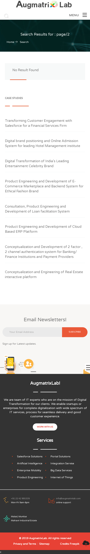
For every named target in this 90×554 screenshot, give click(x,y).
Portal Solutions (60, 456)
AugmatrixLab (38, 538)
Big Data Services (61, 470)
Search (24, 42)
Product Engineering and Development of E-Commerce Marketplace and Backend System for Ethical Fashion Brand (44, 186)
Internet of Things (61, 477)
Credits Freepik (69, 544)
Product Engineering (30, 477)
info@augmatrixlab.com (68, 498)
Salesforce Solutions (30, 456)
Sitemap (44, 544)
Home (10, 42)
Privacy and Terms (24, 544)
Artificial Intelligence (29, 463)
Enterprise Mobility (29, 470)
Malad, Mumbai (19, 516)
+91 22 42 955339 (20, 498)
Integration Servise (62, 463)
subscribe (75, 332)
